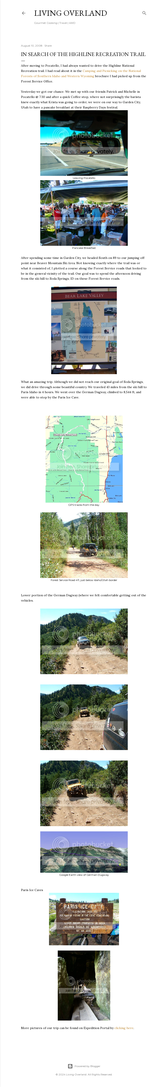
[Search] (144, 12)
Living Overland (70, 13)
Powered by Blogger (84, 1066)
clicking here (123, 1028)
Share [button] (48, 45)
